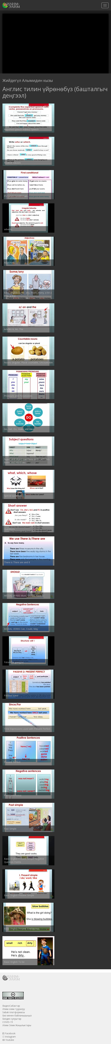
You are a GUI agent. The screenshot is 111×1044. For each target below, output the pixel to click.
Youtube (8, 1039)
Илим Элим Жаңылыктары (16, 1025)
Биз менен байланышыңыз (17, 1015)
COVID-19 (7, 1022)
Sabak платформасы (13, 1012)
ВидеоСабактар (11, 1005)
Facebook (8, 1033)
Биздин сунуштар (11, 1018)
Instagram (9, 1036)
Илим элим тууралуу (13, 1009)
